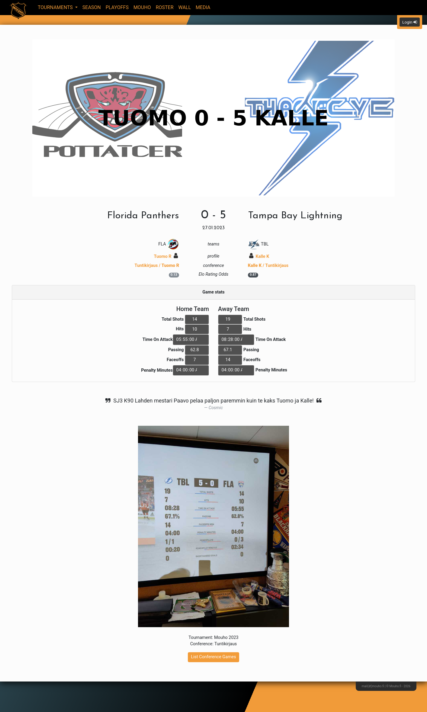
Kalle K (259, 256)
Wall (184, 7)
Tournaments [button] (56, 7)
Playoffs (117, 7)
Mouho (142, 7)
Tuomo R (166, 256)
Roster (165, 7)
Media (203, 7)
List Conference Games (213, 656)
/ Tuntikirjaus (268, 265)
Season (91, 7)
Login (409, 22)
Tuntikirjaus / (157, 265)
